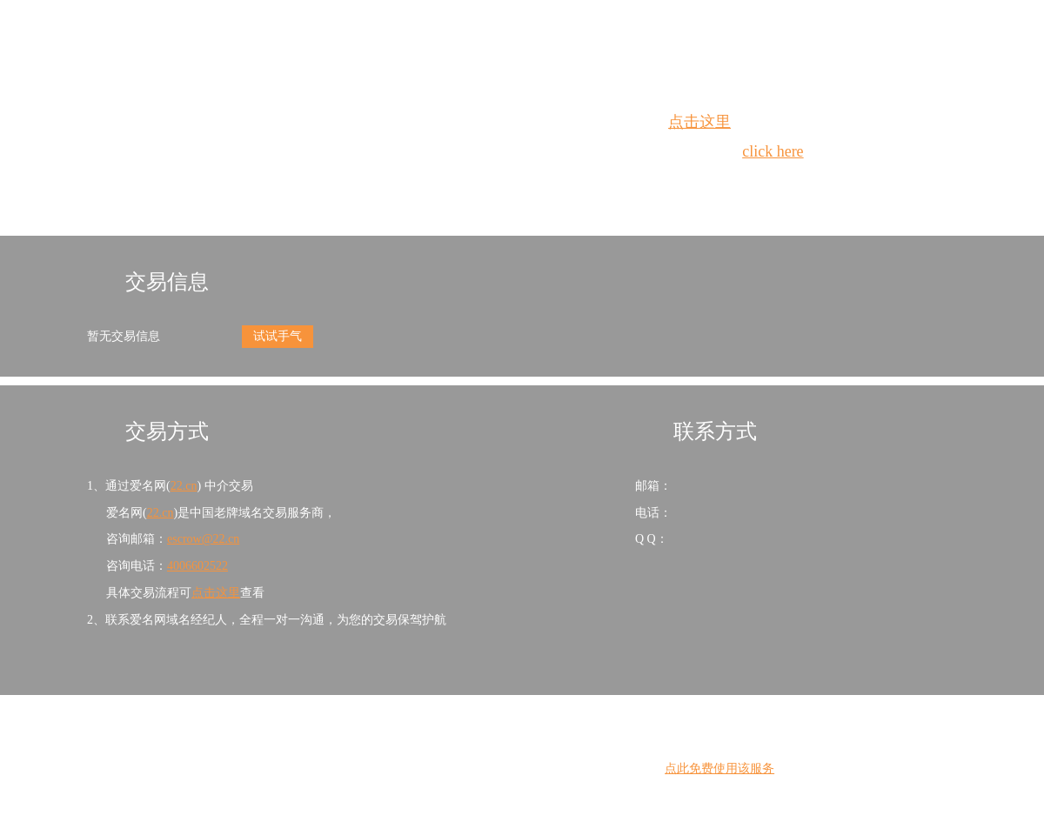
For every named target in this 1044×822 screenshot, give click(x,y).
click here (772, 151)
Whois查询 (478, 183)
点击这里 (699, 121)
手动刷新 (569, 183)
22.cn (184, 485)
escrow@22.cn (203, 538)
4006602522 (197, 565)
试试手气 (277, 336)
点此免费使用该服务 (719, 768)
